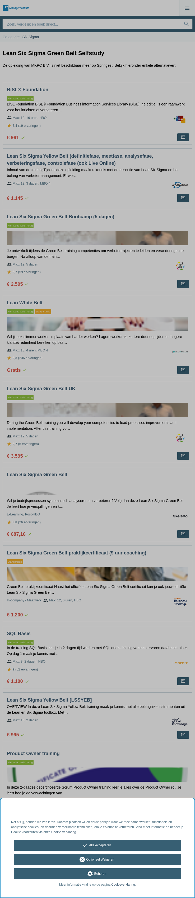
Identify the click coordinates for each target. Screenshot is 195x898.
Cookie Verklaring (63, 832)
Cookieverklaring (123, 884)
